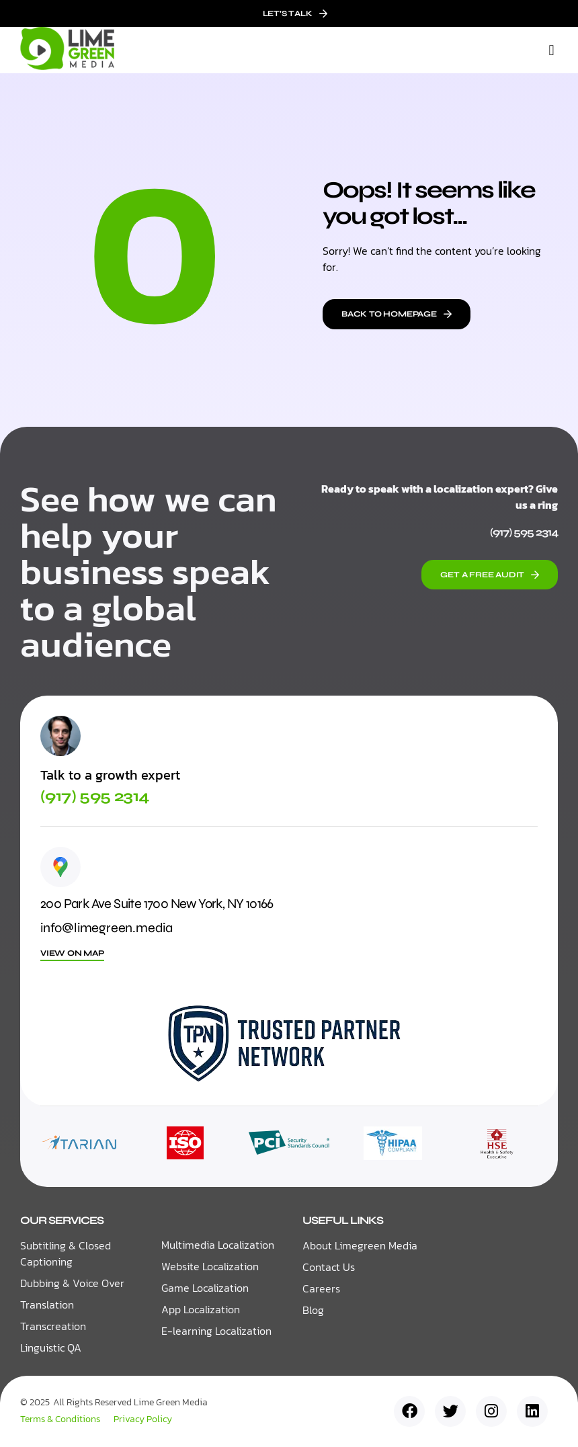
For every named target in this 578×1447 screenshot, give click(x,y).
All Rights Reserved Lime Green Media (130, 1403)
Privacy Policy (143, 1419)
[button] (551, 50)
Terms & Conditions (60, 1419)
